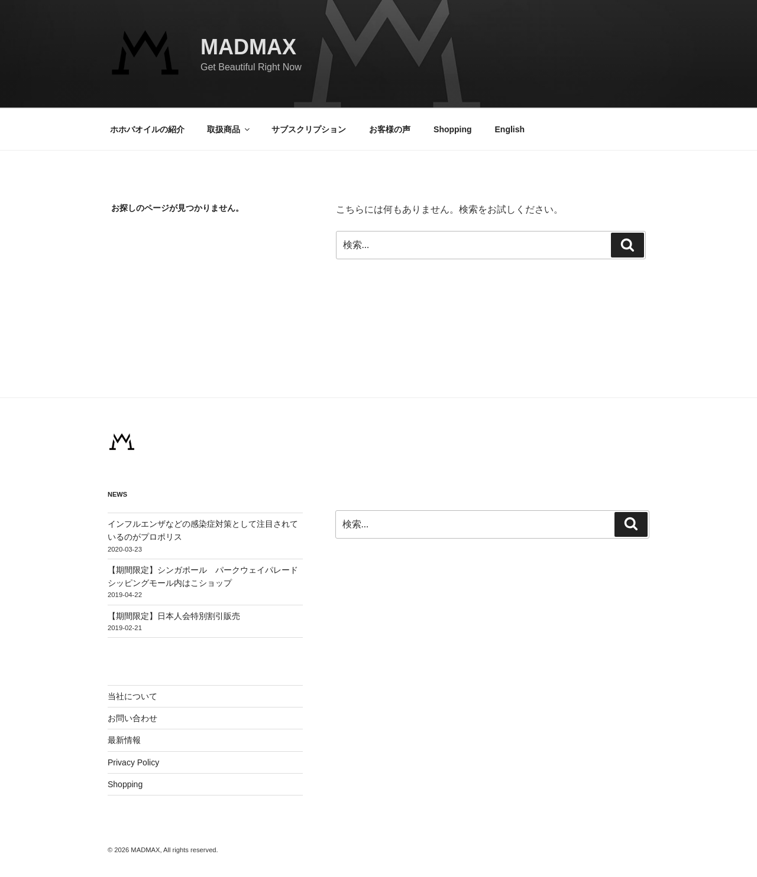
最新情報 (124, 740)
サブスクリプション (308, 129)
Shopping (453, 129)
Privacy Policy (133, 762)
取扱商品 (229, 129)
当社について (132, 696)
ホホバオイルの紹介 (147, 129)
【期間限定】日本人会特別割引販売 (178, 616)
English (510, 129)
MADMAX (248, 47)
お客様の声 (389, 129)
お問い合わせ (132, 718)
